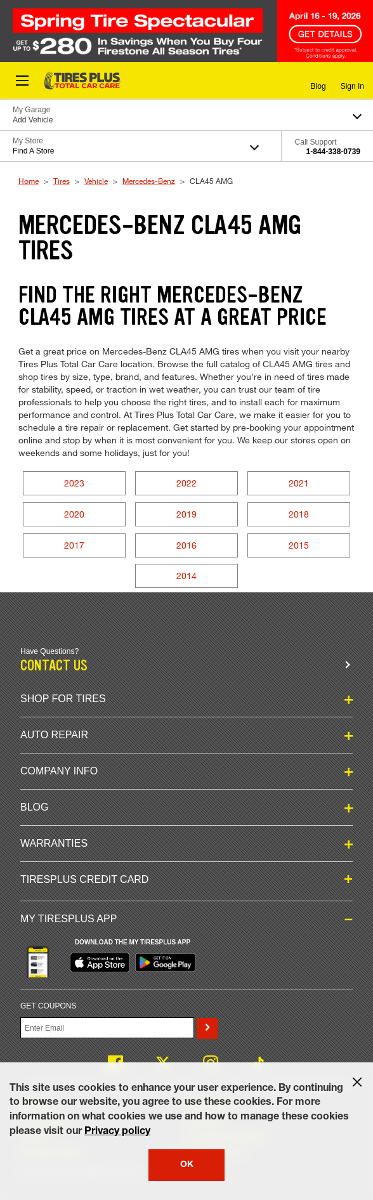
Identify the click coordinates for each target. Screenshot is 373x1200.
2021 (299, 483)
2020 (74, 514)
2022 (186, 483)
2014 (186, 575)
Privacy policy (117, 1132)
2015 (299, 545)
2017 (74, 545)
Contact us (54, 665)
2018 (299, 514)
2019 (186, 514)
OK (186, 1165)
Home (28, 181)
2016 (186, 545)
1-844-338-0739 (333, 151)
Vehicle (96, 181)
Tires (61, 181)
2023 (74, 483)
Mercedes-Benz (148, 181)
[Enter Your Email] (107, 1027)
